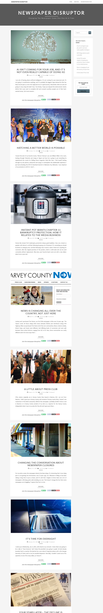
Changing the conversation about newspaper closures (41, 464)
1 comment (51, 151)
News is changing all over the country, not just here (41, 312)
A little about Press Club (41, 389)
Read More (41, 95)
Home (70, 1)
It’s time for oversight (41, 538)
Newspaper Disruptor (19, 2)
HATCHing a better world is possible (41, 147)
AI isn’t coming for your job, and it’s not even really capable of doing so (41, 70)
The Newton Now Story (86, 1)
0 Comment (51, 75)
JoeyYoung (43, 75)
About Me (76, 1)
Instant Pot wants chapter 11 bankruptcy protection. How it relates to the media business (41, 232)
